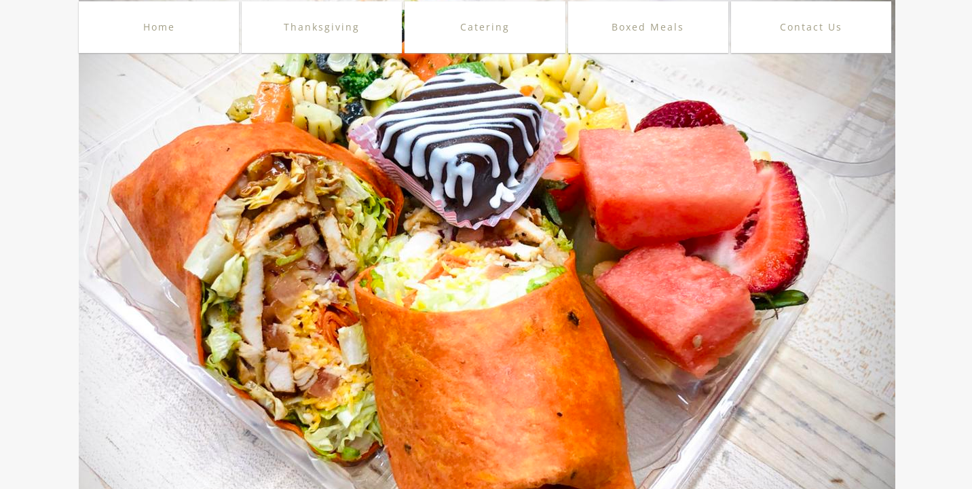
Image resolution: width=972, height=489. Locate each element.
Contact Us (811, 26)
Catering (485, 26)
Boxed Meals (648, 26)
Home (159, 26)
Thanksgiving (322, 26)
